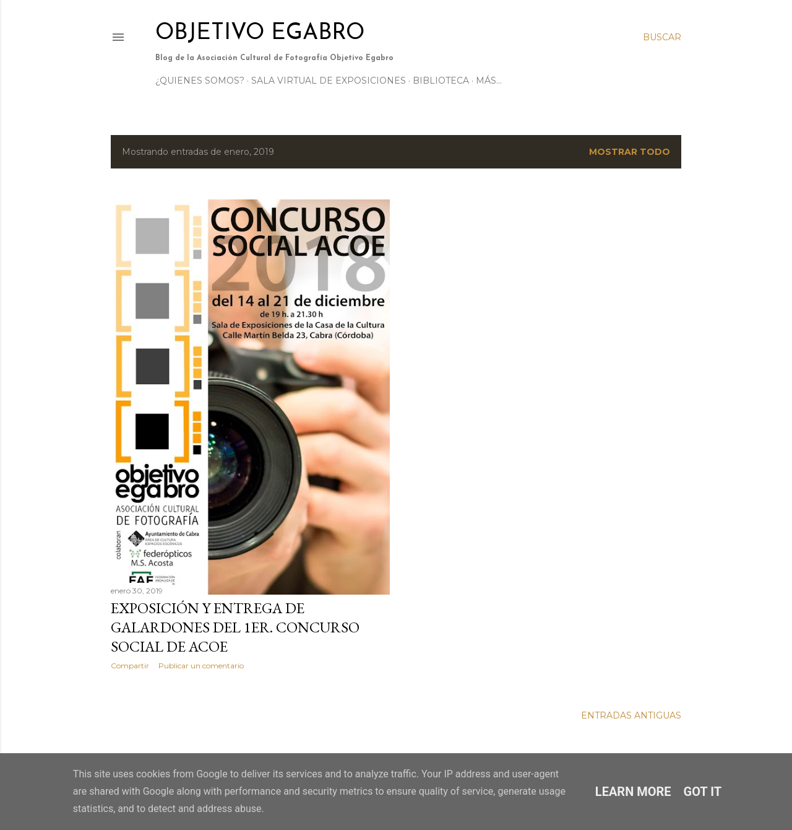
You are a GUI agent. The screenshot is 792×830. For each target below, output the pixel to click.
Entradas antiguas (631, 715)
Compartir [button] (130, 665)
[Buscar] (662, 37)
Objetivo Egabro (259, 33)
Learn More (633, 791)
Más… (489, 80)
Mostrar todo (629, 151)
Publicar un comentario (201, 665)
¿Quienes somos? (199, 80)
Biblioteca (441, 80)
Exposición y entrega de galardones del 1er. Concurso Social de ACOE (235, 627)
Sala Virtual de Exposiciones (328, 80)
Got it (703, 791)
